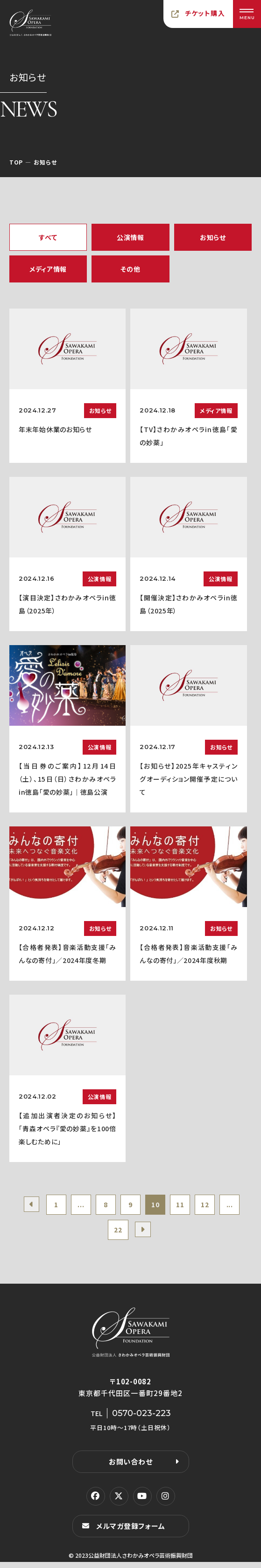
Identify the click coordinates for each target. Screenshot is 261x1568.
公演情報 (130, 237)
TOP (16, 162)
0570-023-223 (141, 1419)
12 (228, 1206)
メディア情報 (48, 269)
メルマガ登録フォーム (130, 1532)
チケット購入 (205, 13)
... (88, 1206)
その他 (130, 269)
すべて (48, 237)
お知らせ (213, 237)
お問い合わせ (131, 1467)
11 (200, 1206)
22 (130, 1234)
